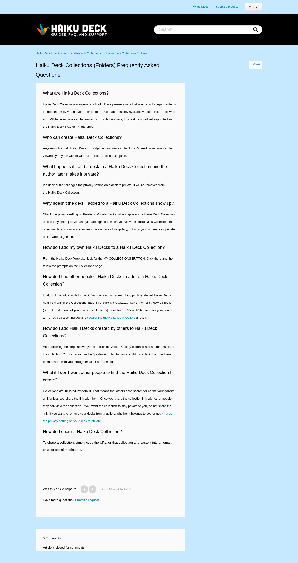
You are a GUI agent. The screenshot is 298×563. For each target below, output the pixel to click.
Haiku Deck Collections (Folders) (127, 53)
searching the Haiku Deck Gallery (112, 317)
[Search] (208, 29)
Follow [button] (255, 64)
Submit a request (227, 6)
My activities (200, 6)
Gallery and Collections (86, 53)
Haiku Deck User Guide (51, 53)
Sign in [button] (253, 7)
